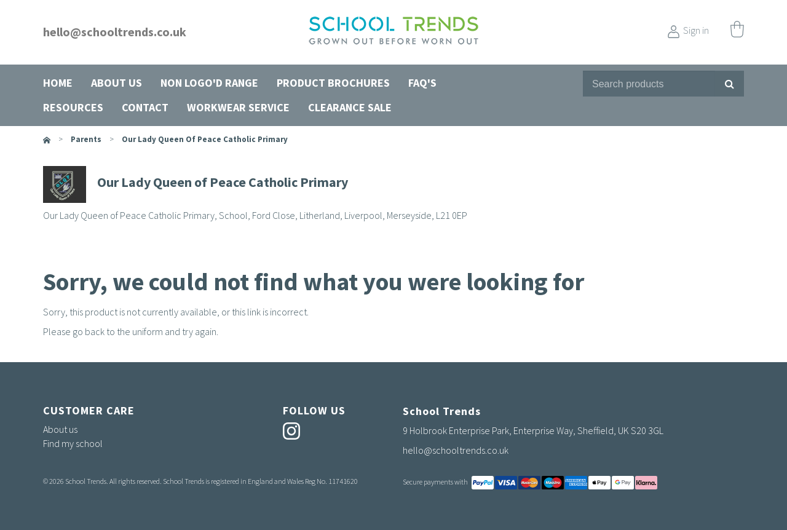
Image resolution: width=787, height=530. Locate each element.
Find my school (73, 443)
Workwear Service (238, 107)
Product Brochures (333, 83)
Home (58, 83)
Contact (145, 107)
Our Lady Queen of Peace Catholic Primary (205, 139)
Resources (73, 107)
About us (116, 83)
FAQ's (422, 83)
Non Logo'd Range (209, 83)
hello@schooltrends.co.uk (114, 31)
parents (86, 139)
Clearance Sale (350, 107)
